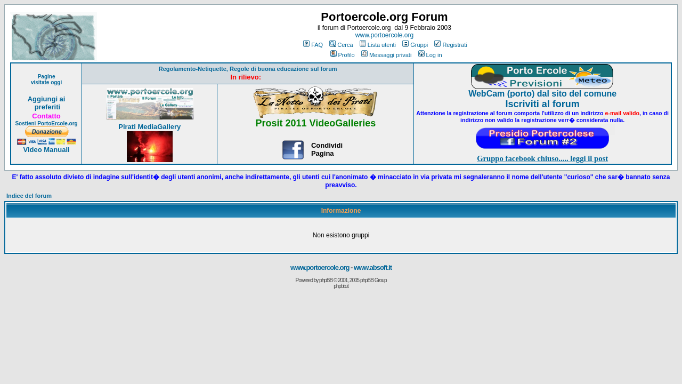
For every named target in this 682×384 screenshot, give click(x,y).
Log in (430, 55)
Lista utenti (378, 45)
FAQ (313, 45)
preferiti (46, 107)
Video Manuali (46, 150)
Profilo (342, 55)
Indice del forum (29, 196)
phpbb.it (341, 286)
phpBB (325, 280)
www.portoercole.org (384, 35)
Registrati (450, 45)
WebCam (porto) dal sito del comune (542, 93)
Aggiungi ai (47, 99)
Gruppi (415, 45)
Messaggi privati (386, 55)
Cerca (341, 45)
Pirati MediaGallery (149, 127)
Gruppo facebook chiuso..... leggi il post (542, 158)
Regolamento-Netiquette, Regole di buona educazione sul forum (248, 69)
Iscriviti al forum (543, 104)
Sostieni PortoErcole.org (46, 123)
